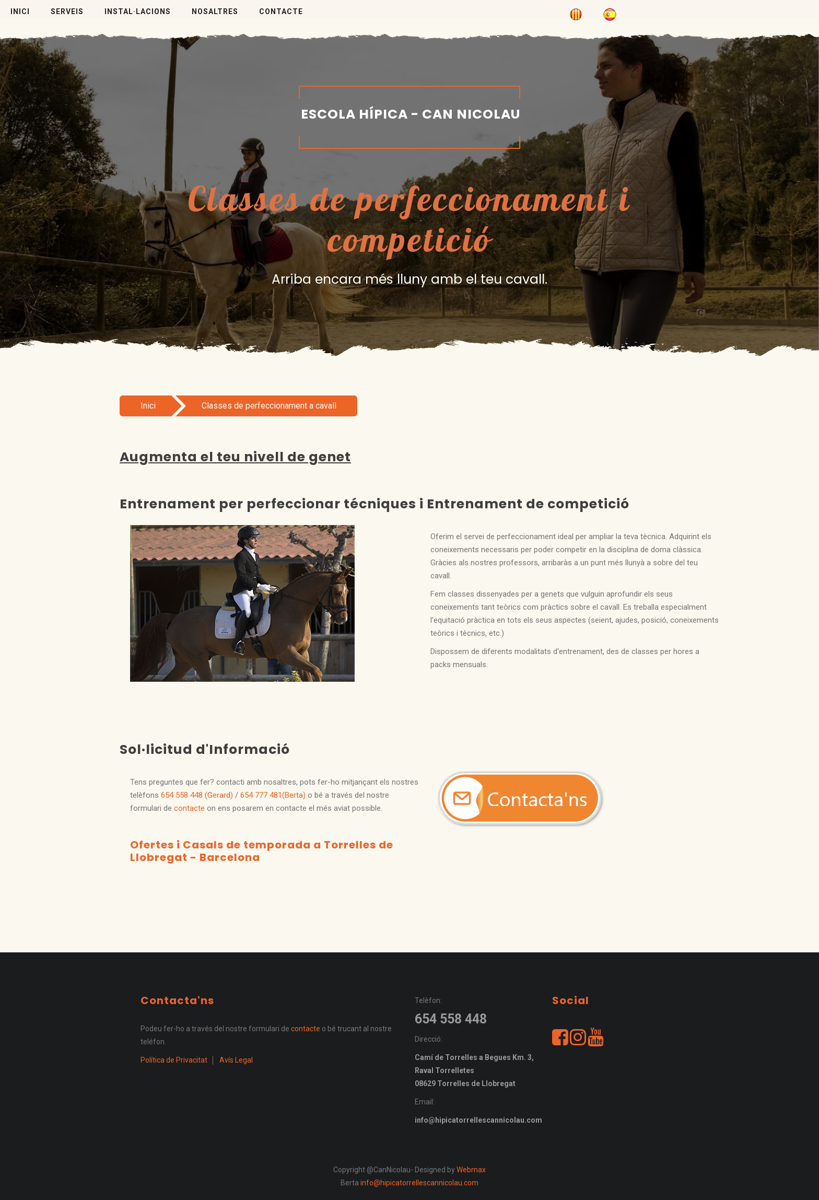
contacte (189, 808)
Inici (148, 406)
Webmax (471, 1170)
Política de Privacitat (174, 1060)
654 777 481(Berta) (273, 795)
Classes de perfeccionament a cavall (269, 406)
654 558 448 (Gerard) (197, 795)
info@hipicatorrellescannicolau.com (419, 1183)
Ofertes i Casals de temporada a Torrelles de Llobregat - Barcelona (261, 851)
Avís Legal (236, 1060)
